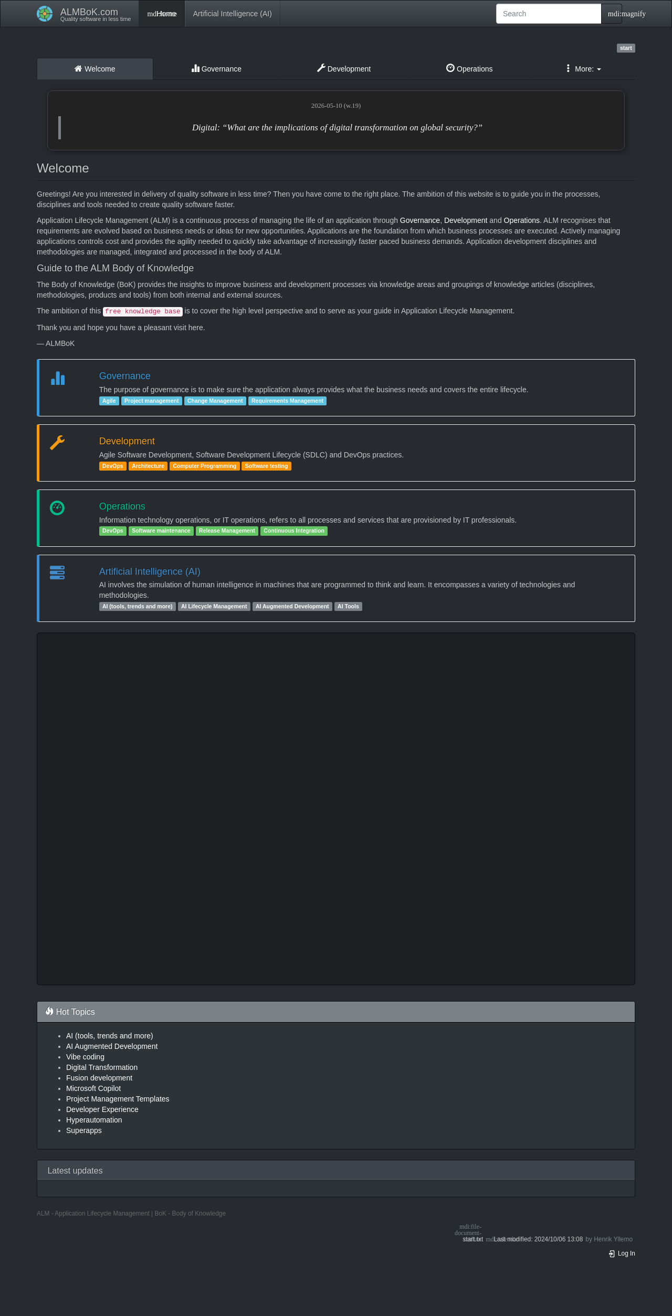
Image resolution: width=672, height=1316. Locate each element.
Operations (469, 68)
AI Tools (348, 606)
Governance (216, 68)
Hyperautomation (94, 1120)
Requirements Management (287, 400)
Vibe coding (85, 1057)
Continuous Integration (294, 531)
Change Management (215, 400)
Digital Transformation (102, 1067)
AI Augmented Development (292, 606)
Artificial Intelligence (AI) (232, 13)
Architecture (148, 466)
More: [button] (582, 68)
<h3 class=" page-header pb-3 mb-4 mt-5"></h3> (336, 809)
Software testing (266, 466)
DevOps (112, 466)
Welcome (95, 68)
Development (344, 68)
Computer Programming (204, 466)
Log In (621, 1253)
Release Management (227, 531)
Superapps (84, 1130)
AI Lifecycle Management (214, 606)
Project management (151, 400)
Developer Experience (102, 1109)
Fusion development (99, 1078)
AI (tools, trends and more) (137, 606)
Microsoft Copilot (93, 1088)
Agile (109, 400)
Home (161, 13)
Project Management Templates (118, 1099)
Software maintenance (161, 531)
